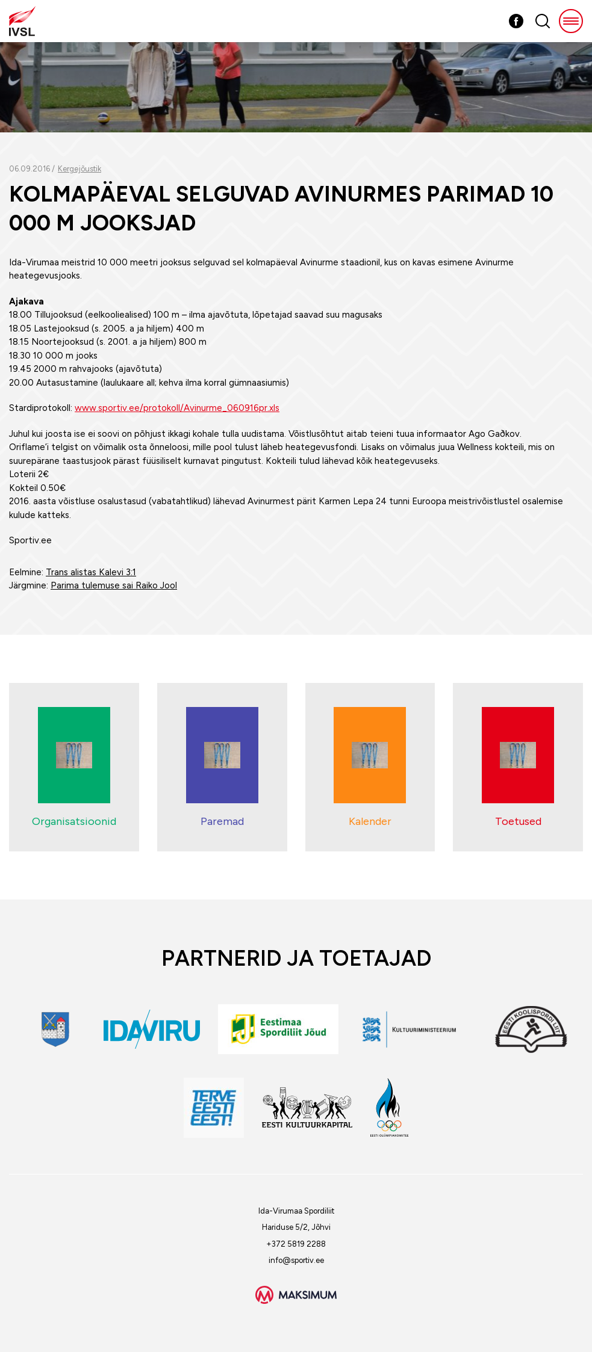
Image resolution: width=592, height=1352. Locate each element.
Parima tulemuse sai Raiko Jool (114, 585)
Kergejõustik (79, 168)
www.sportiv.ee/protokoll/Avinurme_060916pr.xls (177, 408)
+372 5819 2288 (296, 1244)
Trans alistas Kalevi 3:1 (91, 572)
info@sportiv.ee (296, 1260)
